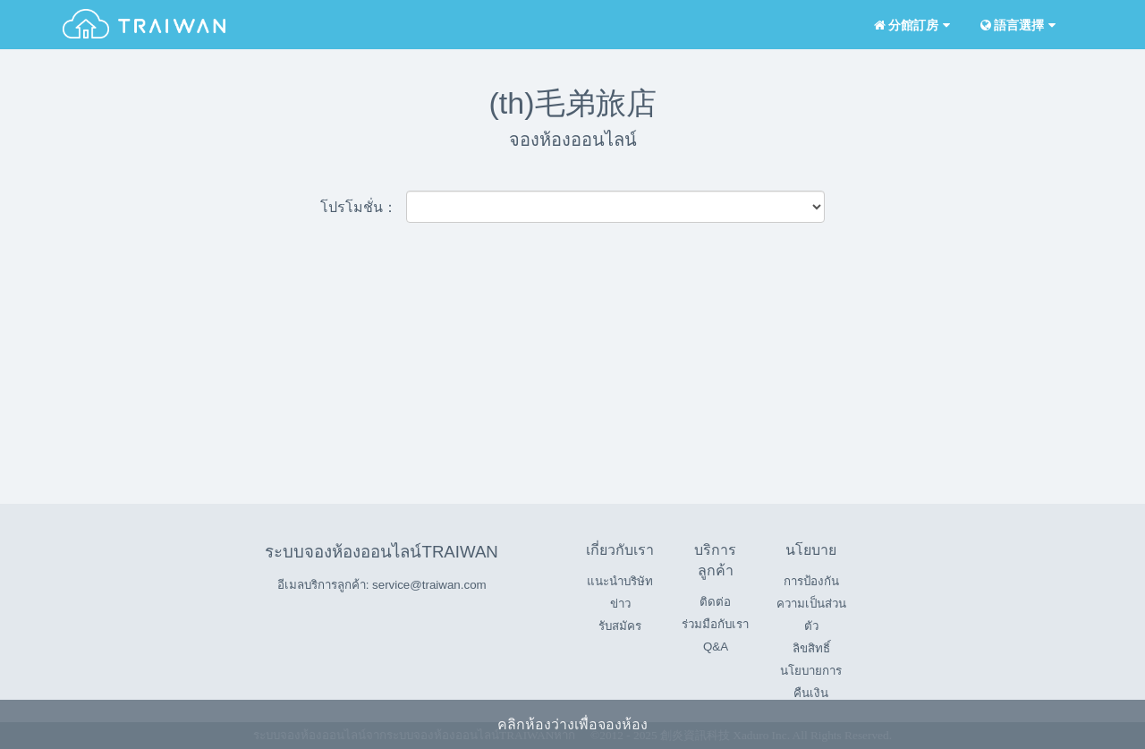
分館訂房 (910, 25)
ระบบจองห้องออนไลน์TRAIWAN (381, 551)
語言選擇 (1016, 25)
